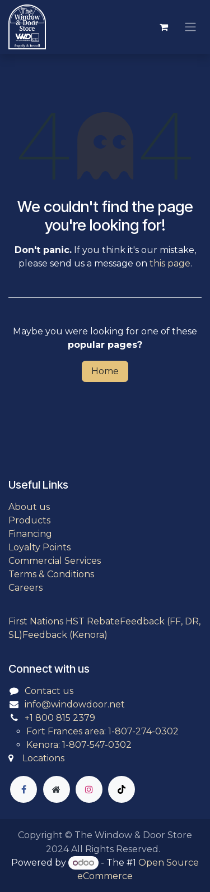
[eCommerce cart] (163, 27)
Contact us (49, 691)
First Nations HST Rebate (64, 621)
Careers (25, 587)
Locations (43, 758)
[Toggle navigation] (190, 27)
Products (29, 520)
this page (170, 263)
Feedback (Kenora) (65, 634)
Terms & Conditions (51, 574)
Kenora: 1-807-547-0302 (79, 744)
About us (29, 507)
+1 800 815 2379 (60, 717)
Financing (30, 533)
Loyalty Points (39, 547)
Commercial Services (54, 560)
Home (105, 371)
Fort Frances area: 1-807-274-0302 (102, 731)
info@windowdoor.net (75, 704)
